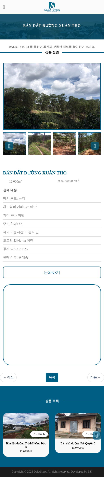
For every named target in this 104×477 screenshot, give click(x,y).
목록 (52, 377)
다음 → (95, 377)
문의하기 (52, 272)
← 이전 (8, 377)
